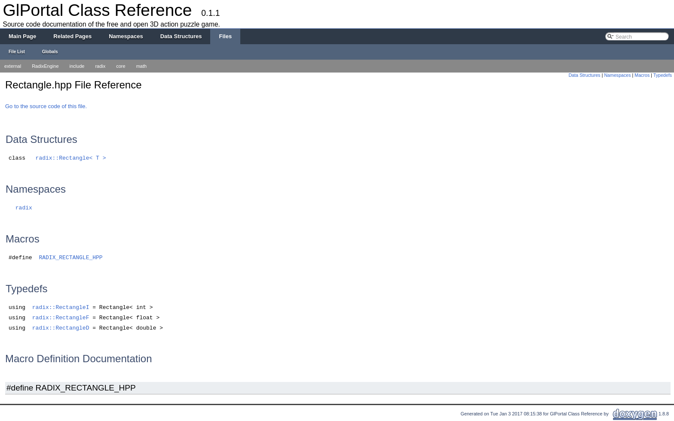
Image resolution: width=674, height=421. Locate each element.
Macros (641, 75)
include (77, 66)
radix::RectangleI (60, 307)
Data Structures (584, 75)
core (120, 66)
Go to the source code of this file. (46, 106)
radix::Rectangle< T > (71, 158)
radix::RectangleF (60, 318)
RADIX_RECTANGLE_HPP (70, 257)
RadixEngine (45, 66)
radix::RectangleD (60, 328)
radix (100, 66)
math (141, 66)
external (12, 66)
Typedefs (662, 75)
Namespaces (617, 75)
